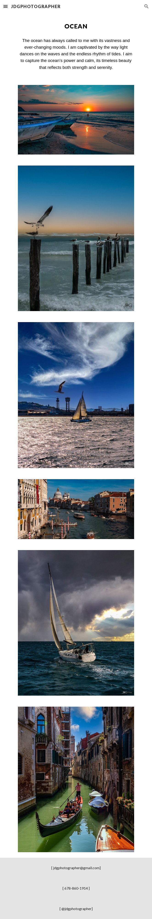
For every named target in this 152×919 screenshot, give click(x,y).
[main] (76, 26)
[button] (5, 6)
